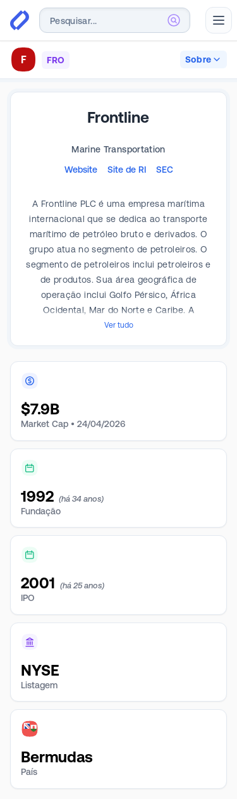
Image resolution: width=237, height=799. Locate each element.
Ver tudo (118, 325)
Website (80, 169)
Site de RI (126, 169)
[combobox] (114, 20)
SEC (164, 169)
